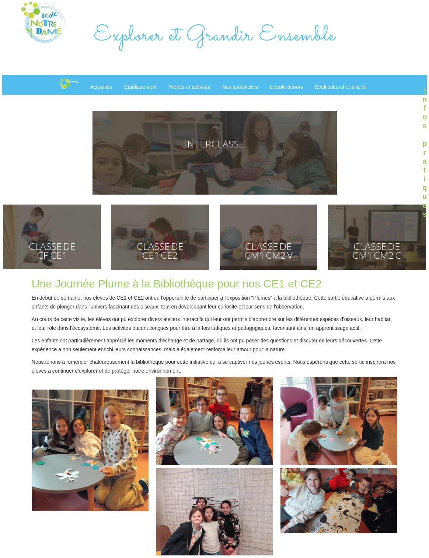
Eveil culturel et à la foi (341, 87)
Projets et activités (189, 87)
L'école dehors (286, 87)
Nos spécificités (240, 87)
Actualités (101, 87)
